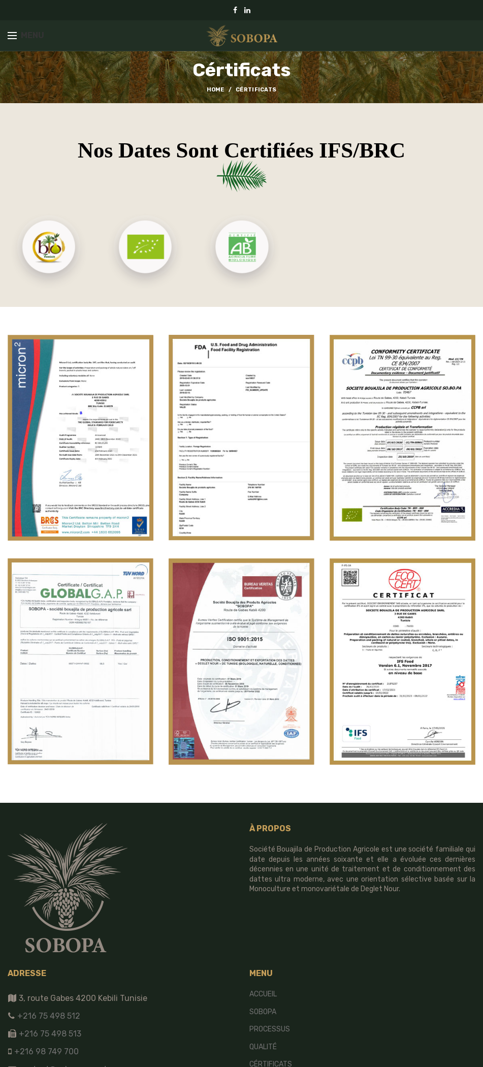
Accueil (263, 994)
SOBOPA (262, 1012)
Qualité (263, 1047)
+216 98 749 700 (45, 1051)
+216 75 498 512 (47, 1016)
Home (215, 89)
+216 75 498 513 (50, 1034)
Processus (269, 1029)
